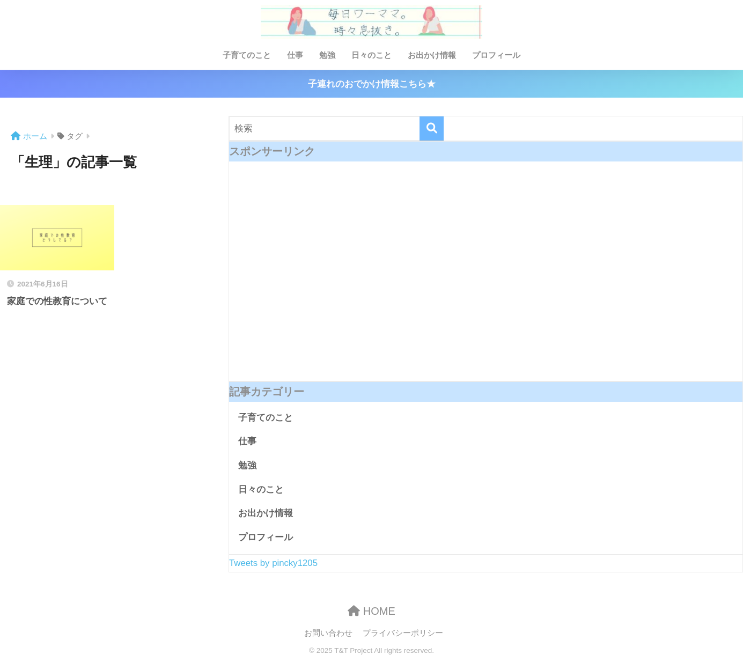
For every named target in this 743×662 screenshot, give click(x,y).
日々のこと (371, 55)
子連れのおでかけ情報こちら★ (372, 84)
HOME (371, 611)
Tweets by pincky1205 (273, 563)
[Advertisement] (485, 279)
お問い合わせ (328, 633)
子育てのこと (247, 55)
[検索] (432, 128)
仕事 (295, 55)
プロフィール (496, 55)
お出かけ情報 (432, 55)
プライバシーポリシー (403, 633)
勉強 (327, 55)
